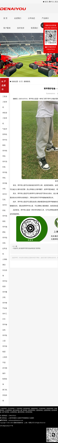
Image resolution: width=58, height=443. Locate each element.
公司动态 (31, 18)
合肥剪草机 (47, 410)
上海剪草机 (3, 408)
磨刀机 (4, 390)
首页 (46, 2)
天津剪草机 (42, 408)
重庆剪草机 (21, 412)
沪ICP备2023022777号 (6, 426)
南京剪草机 (16, 410)
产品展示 (45, 18)
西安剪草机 (31, 410)
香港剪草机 (50, 408)
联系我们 (34, 28)
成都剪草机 (34, 408)
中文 (52, 2)
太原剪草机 (13, 412)
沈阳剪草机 (39, 410)
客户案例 (6, 28)
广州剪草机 (19, 408)
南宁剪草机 (5, 412)
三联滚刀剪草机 (4, 102)
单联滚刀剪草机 (4, 118)
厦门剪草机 (23, 410)
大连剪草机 (8, 410)
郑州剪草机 (29, 412)
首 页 (5, 18)
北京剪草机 (11, 408)
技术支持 (20, 28)
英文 (56, 2)
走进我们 (17, 18)
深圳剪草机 (26, 408)
